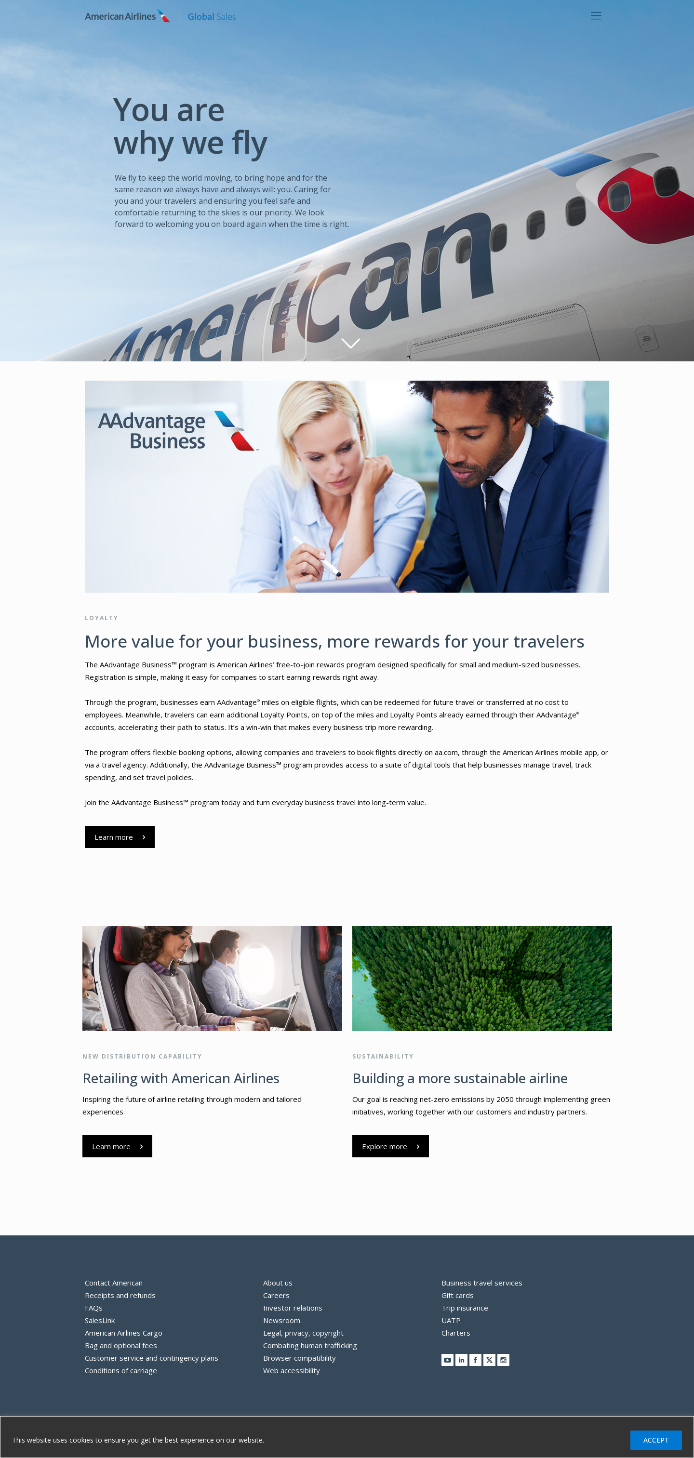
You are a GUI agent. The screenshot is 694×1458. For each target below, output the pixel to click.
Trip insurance (464, 1307)
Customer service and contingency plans (151, 1358)
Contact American (114, 1282)
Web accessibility (291, 1370)
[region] (347, 1437)
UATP (451, 1320)
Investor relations (292, 1307)
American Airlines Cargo (123, 1333)
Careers (276, 1295)
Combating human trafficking (310, 1345)
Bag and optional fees (121, 1345)
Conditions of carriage (121, 1370)
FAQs (94, 1307)
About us (278, 1282)
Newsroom (281, 1320)
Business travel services (481, 1282)
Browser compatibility (299, 1358)
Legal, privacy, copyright (303, 1333)
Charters (455, 1333)
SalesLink (100, 1320)
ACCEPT (656, 1440)
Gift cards (457, 1295)
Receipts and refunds (120, 1295)
